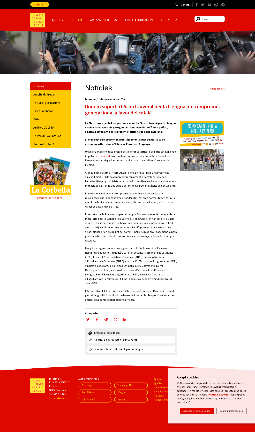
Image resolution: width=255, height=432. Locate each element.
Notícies (38, 86)
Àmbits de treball (44, 94)
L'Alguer (122, 392)
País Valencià (88, 399)
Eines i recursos (43, 111)
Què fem (76, 20)
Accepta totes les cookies (196, 410)
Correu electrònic (58, 398)
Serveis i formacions (139, 20)
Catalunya (87, 385)
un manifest (103, 156)
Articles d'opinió (43, 127)
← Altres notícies (216, 88)
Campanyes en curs (102, 20)
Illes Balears (88, 392)
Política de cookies (219, 395)
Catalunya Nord (126, 385)
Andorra (122, 399)
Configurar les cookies (231, 410)
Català (39, 4)
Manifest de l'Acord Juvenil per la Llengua (119, 349)
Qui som (58, 20)
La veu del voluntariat (47, 136)
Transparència (161, 399)
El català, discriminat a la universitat (116, 339)
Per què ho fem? (43, 144)
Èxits (36, 119)
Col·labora (169, 20)
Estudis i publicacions (47, 103)
